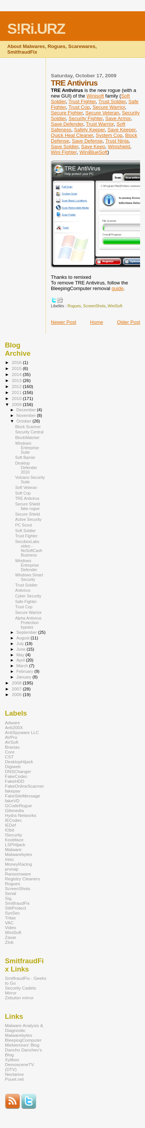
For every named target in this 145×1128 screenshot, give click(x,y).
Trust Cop (79, 107)
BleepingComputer (23, 1040)
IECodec (13, 820)
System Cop (109, 135)
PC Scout (23, 525)
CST (9, 756)
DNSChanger (18, 771)
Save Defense (87, 141)
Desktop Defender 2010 (26, 467)
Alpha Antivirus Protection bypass (28, 622)
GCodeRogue (18, 805)
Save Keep (93, 146)
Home (96, 322)
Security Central (29, 432)
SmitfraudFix (17, 903)
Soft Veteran (26, 487)
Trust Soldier (112, 101)
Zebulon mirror (19, 997)
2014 (17, 374)
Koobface (14, 839)
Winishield (119, 146)
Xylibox (12, 1059)
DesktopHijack (19, 761)
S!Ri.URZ (36, 29)
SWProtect (15, 907)
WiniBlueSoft (93, 152)
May (21, 655)
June (22, 649)
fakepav (12, 790)
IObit (9, 829)
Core (9, 751)
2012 (17, 386)
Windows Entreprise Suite (27, 447)
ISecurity (13, 834)
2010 (17, 398)
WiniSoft (115, 306)
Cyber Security (28, 596)
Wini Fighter (64, 152)
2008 (17, 682)
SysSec (12, 912)
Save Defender (67, 124)
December (27, 410)
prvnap (11, 868)
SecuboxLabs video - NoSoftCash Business (28, 548)
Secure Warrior (109, 107)
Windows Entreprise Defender (27, 565)
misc (9, 859)
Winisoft (95, 96)
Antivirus (23, 590)
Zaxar (10, 937)
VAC (9, 922)
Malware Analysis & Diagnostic (24, 1028)
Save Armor (118, 118)
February (26, 671)
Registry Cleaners (22, 878)
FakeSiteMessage (22, 795)
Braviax (12, 746)
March (23, 665)
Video (10, 927)
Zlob (9, 942)
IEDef (10, 825)
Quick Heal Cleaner (72, 135)
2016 (17, 362)
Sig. (8, 898)
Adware (12, 722)
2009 (17, 404)
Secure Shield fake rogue (27, 506)
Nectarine (14, 1074)
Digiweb (13, 766)
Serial (10, 893)
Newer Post (63, 322)
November (27, 415)
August (24, 638)
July (21, 643)
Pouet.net (14, 1079)
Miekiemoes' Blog (22, 1044)
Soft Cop (23, 493)
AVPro (11, 737)
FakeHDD (14, 781)
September (27, 632)
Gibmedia (14, 810)
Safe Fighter (26, 601)
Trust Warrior (100, 124)
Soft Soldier (25, 530)
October (25, 421)
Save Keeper (121, 129)
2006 (17, 694)
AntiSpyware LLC (22, 732)
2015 (17, 368)
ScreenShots (94, 306)
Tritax (10, 917)
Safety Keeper (89, 129)
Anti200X (14, 727)
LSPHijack (15, 844)
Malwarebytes (18, 854)
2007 (17, 688)
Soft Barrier (25, 457)
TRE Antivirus (27, 498)
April (21, 660)
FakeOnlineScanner (24, 786)
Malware (13, 849)
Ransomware (18, 873)
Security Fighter (85, 118)
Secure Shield (27, 514)
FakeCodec (16, 776)
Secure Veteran (102, 113)
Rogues (74, 306)
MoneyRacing (18, 864)
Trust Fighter (82, 101)
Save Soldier (64, 146)
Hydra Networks (20, 815)
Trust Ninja (116, 141)
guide (117, 288)
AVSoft (11, 742)
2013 (17, 380)
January (25, 677)
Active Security (28, 519)
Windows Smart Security (29, 577)
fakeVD (12, 800)
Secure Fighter (67, 113)
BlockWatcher (27, 437)
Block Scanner (28, 426)
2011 (17, 392)
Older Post (128, 322)
